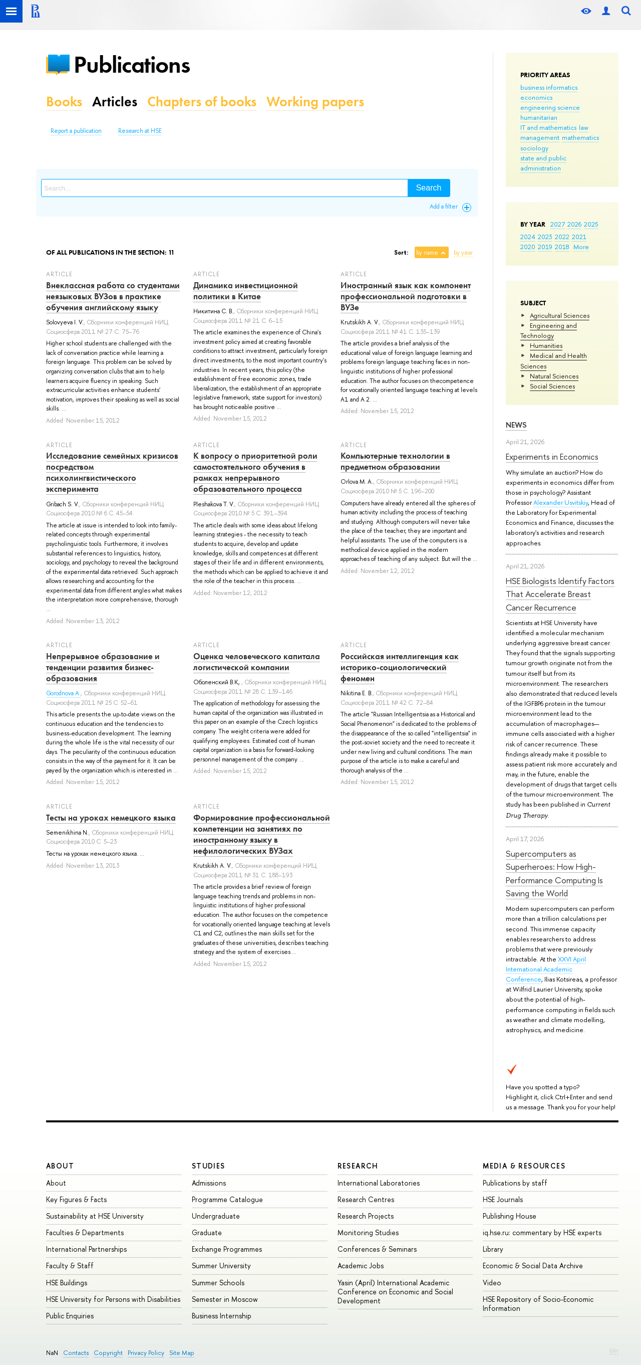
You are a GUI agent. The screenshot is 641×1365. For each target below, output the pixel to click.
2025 (591, 224)
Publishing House (509, 1216)
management (539, 137)
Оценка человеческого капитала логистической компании (256, 662)
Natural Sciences (554, 375)
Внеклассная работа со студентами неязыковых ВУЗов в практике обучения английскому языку (113, 296)
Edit (613, 1350)
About (60, 1166)
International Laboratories (379, 1183)
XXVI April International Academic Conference (546, 969)
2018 (562, 246)
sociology (534, 147)
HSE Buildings (66, 1282)
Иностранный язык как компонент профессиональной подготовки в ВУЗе (406, 296)
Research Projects (366, 1216)
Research (358, 1166)
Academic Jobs (361, 1265)
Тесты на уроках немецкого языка (111, 817)
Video (492, 1282)
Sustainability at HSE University (95, 1216)
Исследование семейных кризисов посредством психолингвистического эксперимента (112, 472)
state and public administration (543, 162)
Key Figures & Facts (76, 1199)
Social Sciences (552, 386)
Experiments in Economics (552, 456)
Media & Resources (524, 1166)
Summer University (221, 1265)
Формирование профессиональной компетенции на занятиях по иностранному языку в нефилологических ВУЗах (261, 834)
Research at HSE (140, 131)
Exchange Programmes (227, 1249)
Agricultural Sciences (559, 315)
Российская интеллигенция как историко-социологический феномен (400, 667)
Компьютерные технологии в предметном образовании (395, 461)
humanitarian (538, 117)
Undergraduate (216, 1216)
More (581, 246)
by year (463, 253)
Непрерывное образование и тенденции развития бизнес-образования (103, 667)
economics (536, 97)
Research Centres (366, 1199)
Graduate (207, 1232)
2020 (527, 246)
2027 (557, 224)
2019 (545, 246)
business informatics (548, 87)
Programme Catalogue (227, 1199)
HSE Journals (503, 1199)
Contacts (76, 1352)
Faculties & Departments (85, 1232)
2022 (562, 236)
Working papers (315, 101)
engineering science (550, 107)
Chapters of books (201, 101)
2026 (574, 224)
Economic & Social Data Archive (533, 1265)
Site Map (181, 1352)
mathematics (580, 137)
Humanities (546, 345)
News (516, 425)
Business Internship (221, 1315)
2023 (545, 236)
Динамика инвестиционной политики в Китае (245, 291)
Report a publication (76, 131)
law (583, 127)
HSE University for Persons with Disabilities (113, 1299)
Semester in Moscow (225, 1299)
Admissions (209, 1183)
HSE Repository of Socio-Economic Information (538, 1303)
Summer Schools (218, 1282)
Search (429, 187)
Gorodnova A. (63, 693)
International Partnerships (86, 1249)
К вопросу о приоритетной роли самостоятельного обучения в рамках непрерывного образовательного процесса (255, 472)
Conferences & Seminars (377, 1249)
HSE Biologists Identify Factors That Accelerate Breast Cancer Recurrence (560, 594)
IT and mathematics (548, 127)
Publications (132, 64)
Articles (114, 101)
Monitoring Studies (368, 1232)
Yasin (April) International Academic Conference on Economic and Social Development (395, 1291)
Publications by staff (515, 1183)
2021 (579, 236)
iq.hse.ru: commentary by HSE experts (542, 1232)
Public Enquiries (70, 1315)
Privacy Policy (146, 1352)
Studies (208, 1166)
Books (64, 101)
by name (427, 253)
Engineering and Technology (548, 330)
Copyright (108, 1352)
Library (493, 1249)
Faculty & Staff (70, 1265)
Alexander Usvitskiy (560, 502)
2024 (527, 236)
